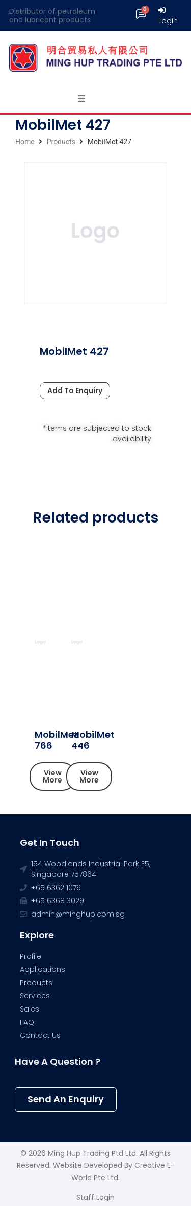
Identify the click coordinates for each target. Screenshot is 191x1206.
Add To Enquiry (74, 390)
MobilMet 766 (56, 740)
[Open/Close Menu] (82, 99)
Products (61, 142)
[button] (52, 776)
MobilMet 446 (93, 740)
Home (25, 142)
